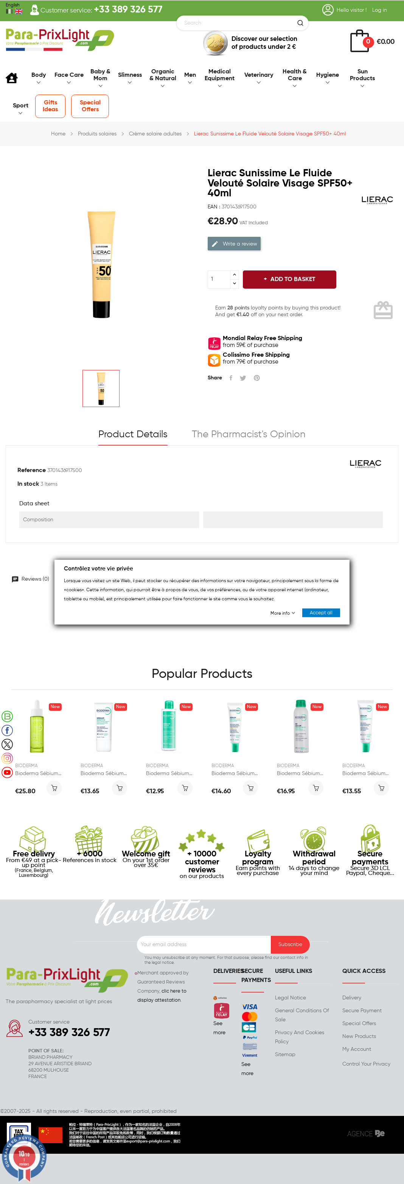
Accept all (321, 613)
